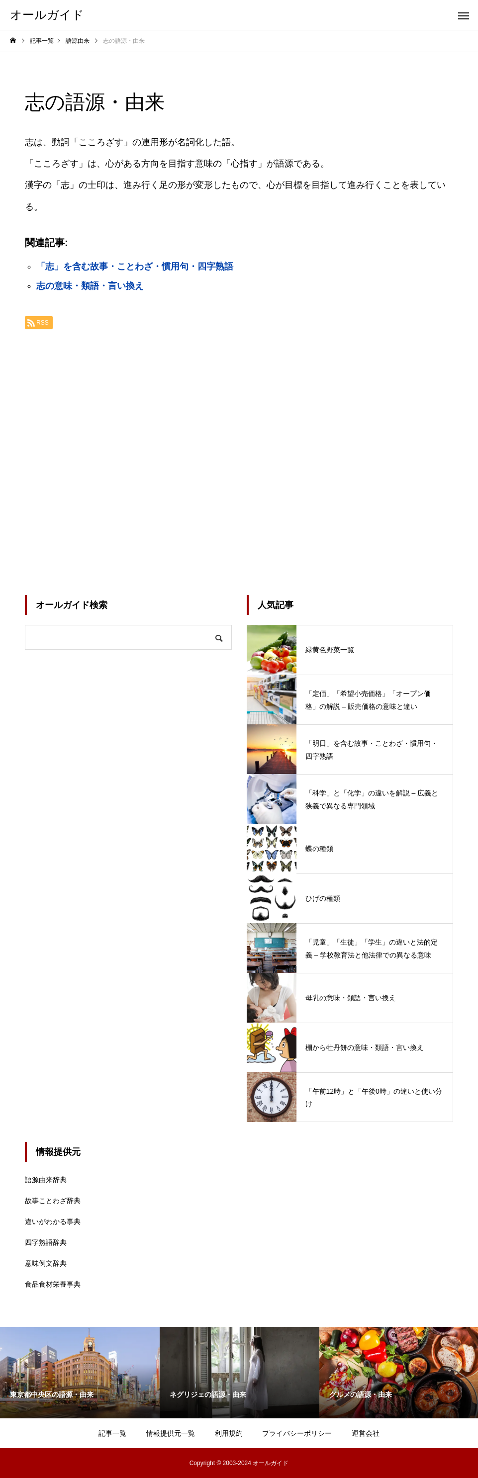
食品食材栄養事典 (53, 1284)
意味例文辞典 (46, 1263)
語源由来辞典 (46, 1180)
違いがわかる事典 (53, 1221)
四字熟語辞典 (46, 1242)
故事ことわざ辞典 (53, 1201)
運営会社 (366, 1433)
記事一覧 (112, 1433)
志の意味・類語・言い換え (90, 286)
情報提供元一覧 (170, 1433)
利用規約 (229, 1433)
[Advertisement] (239, 458)
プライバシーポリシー (297, 1433)
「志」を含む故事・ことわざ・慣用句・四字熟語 (134, 266)
